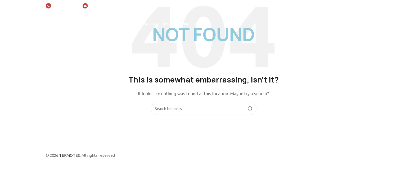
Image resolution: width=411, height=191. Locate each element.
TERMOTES (69, 155)
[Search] (203, 109)
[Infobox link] (61, 5)
